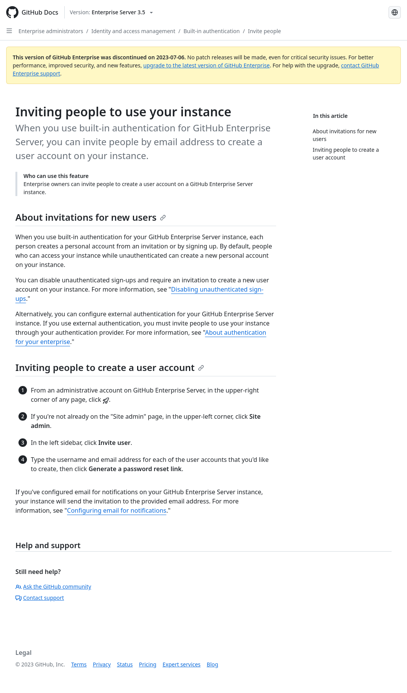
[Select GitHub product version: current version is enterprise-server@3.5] (111, 12)
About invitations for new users (90, 217)
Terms (79, 664)
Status (125, 664)
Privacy (102, 664)
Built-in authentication (211, 31)
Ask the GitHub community (53, 586)
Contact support (39, 597)
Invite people (264, 31)
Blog (212, 664)
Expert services (181, 664)
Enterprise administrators (50, 31)
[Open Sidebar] (9, 31)
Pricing (147, 664)
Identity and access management (133, 31)
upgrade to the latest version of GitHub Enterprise (206, 65)
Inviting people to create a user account (109, 367)
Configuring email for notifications (116, 510)
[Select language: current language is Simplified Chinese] (395, 12)
